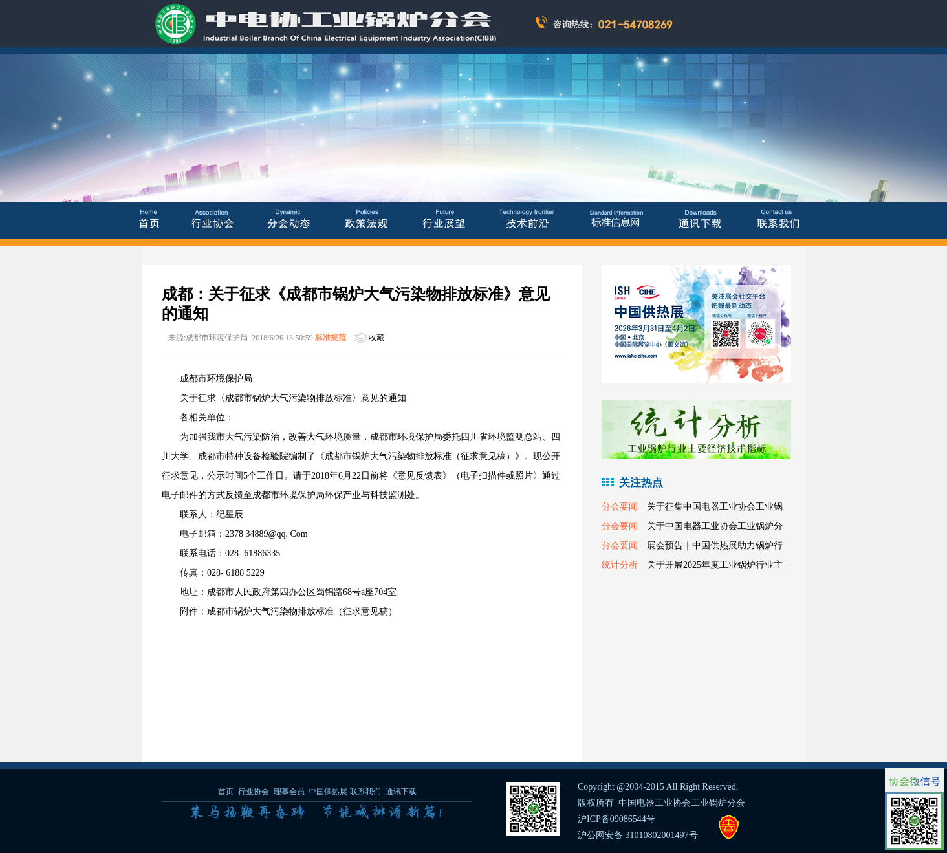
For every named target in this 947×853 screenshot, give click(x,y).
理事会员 (290, 791)
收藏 (376, 337)
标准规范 (330, 337)
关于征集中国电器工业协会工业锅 (715, 507)
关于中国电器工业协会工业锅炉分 (715, 526)
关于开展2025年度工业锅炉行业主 (715, 565)
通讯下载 (401, 791)
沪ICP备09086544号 (616, 819)
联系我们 (365, 791)
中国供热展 (328, 791)
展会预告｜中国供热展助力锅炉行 (715, 545)
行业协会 (253, 791)
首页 (226, 791)
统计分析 (620, 565)
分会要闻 (620, 507)
